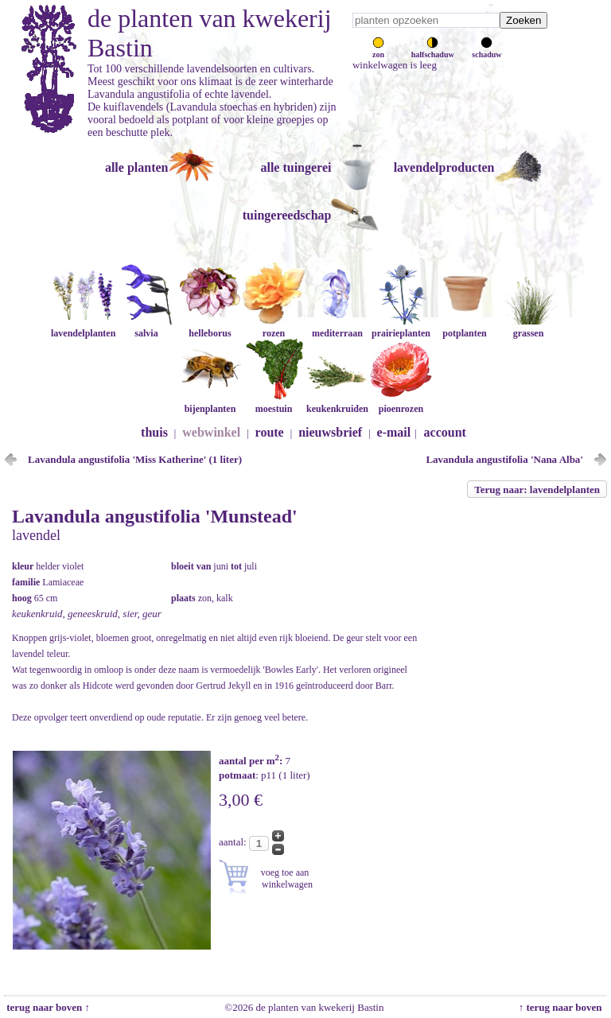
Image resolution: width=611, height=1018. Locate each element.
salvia (146, 327)
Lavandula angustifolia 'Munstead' (155, 516)
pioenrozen (401, 402)
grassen (528, 327)
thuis (154, 432)
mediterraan (337, 327)
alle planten (137, 167)
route (269, 432)
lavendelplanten (83, 327)
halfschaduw (432, 50)
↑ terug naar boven (563, 1007)
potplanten (465, 327)
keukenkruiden (337, 402)
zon (378, 50)
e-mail (394, 432)
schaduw (486, 50)
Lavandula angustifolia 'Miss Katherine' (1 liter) (135, 459)
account (445, 432)
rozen (274, 327)
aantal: (234, 842)
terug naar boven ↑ (47, 1007)
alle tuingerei (295, 167)
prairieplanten (401, 327)
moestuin (274, 402)
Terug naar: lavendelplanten (537, 489)
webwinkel (211, 432)
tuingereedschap (287, 215)
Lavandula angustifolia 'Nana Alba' (504, 459)
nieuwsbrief (330, 432)
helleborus (210, 327)
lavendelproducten (444, 167)
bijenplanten (210, 402)
